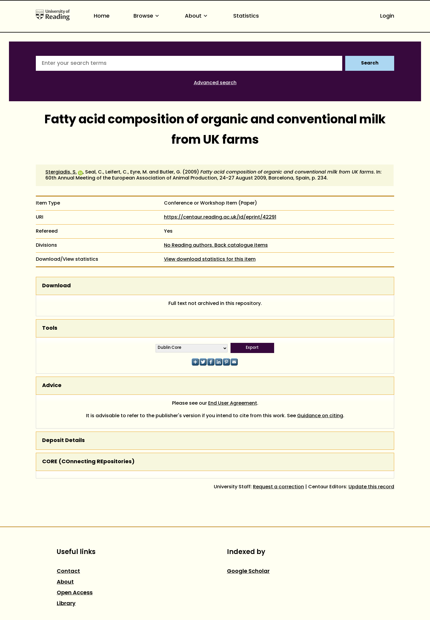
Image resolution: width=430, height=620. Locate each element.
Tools (49, 328)
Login (387, 16)
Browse (147, 16)
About (197, 16)
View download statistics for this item (210, 259)
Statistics (246, 16)
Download (56, 286)
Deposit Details (63, 440)
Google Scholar (248, 571)
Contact (68, 571)
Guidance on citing (320, 416)
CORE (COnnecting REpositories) (88, 461)
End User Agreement (232, 403)
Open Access (75, 593)
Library (66, 603)
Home (102, 16)
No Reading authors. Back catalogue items (216, 245)
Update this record (371, 487)
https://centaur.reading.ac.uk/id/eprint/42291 (220, 217)
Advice (52, 385)
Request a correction (278, 487)
